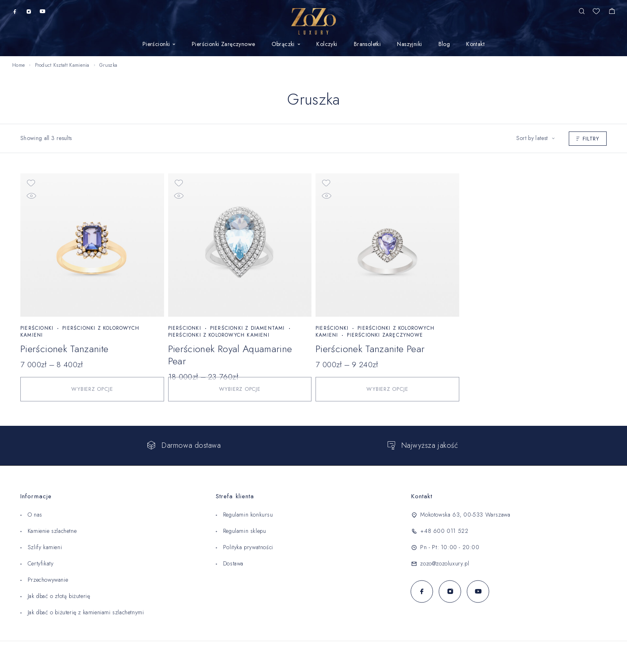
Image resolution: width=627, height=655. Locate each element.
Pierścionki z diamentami (247, 328)
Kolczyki (326, 44)
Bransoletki (367, 44)
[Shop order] (535, 138)
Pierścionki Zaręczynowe (223, 44)
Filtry (587, 138)
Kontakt (475, 44)
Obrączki (283, 44)
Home (18, 65)
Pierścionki (156, 44)
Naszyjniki (409, 44)
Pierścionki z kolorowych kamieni (79, 331)
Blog (444, 44)
